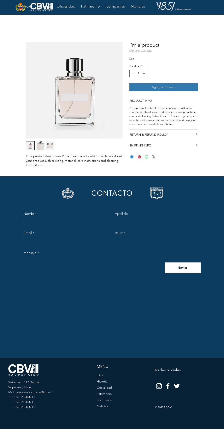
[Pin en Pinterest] (139, 157)
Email (27, 233)
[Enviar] (183, 267)
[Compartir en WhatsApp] (146, 157)
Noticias (102, 406)
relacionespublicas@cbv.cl (34, 392)
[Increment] (144, 73)
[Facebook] (168, 386)
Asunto (120, 233)
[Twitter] (177, 386)
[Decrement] (132, 73)
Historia (102, 381)
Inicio (100, 375)
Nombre (29, 213)
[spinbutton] (138, 73)
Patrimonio (104, 394)
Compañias (104, 400)
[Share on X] (154, 157)
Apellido (121, 213)
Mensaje (29, 253)
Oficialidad (104, 387)
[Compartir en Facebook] (132, 157)
